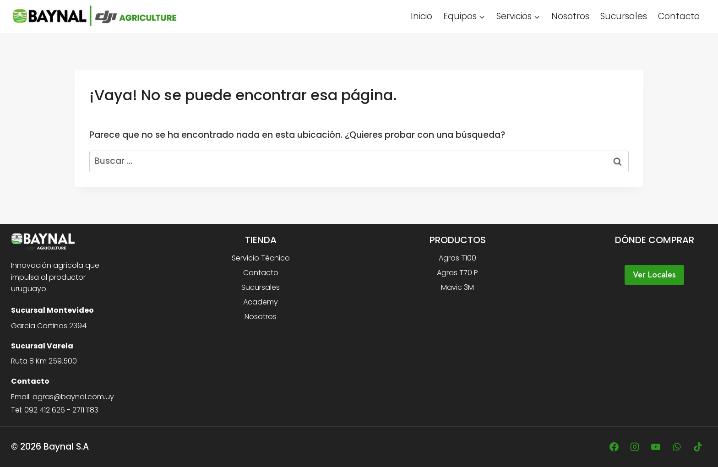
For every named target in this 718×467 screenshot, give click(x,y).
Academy (260, 302)
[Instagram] (635, 447)
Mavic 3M (457, 287)
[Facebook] (614, 447)
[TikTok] (698, 447)
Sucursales (623, 16)
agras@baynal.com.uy (73, 396)
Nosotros (570, 16)
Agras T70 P (457, 272)
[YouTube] (656, 447)
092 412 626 (44, 410)
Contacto (679, 16)
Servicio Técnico (261, 258)
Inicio (421, 16)
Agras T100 (457, 258)
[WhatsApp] (677, 447)
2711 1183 (85, 410)
